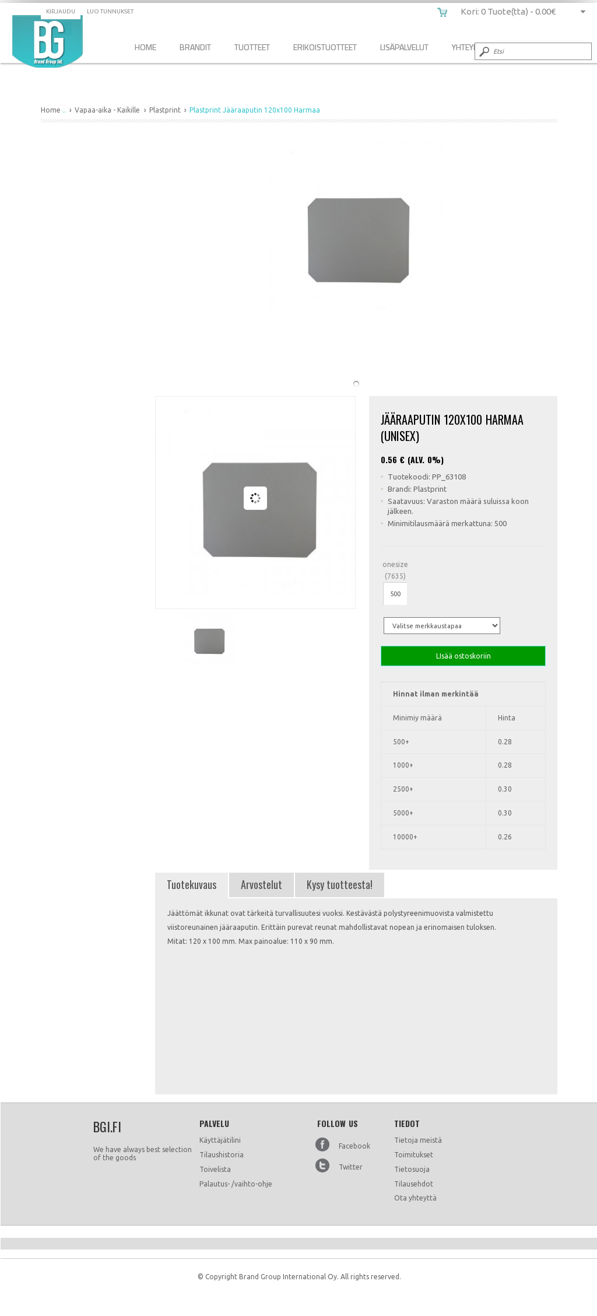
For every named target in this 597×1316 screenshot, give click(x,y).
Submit (483, 51)
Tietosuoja (412, 1169)
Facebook (354, 1146)
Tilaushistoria (221, 1154)
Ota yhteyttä (415, 1198)
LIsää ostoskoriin (463, 656)
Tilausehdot (413, 1184)
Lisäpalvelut (404, 47)
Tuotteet (252, 47)
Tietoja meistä (418, 1140)
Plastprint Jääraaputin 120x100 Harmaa (47, 41)
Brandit (195, 47)
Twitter (351, 1167)
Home (145, 47)
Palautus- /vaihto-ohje (235, 1184)
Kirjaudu (60, 11)
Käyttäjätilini (220, 1140)
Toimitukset (413, 1154)
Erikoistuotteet (325, 47)
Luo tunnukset (110, 11)
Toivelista (215, 1169)
